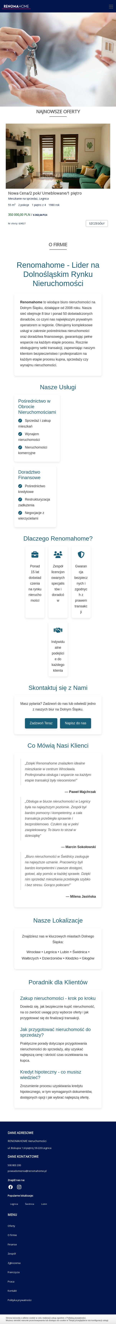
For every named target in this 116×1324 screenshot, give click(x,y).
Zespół (12, 1253)
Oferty (11, 1226)
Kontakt (12, 1290)
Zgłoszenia (14, 1263)
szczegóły (96, 223)
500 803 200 (14, 1165)
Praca (11, 1281)
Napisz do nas (75, 723)
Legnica (14, 1203)
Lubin (44, 1203)
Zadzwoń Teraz (41, 723)
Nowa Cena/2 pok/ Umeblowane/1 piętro (45, 193)
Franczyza (14, 1272)
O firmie (12, 1235)
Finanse (12, 1244)
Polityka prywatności (19, 1300)
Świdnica (29, 1203)
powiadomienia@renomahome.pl (27, 1171)
